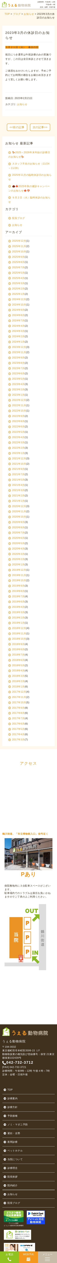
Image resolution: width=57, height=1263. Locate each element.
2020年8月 (16, 527)
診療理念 (11, 1168)
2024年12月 (17, 299)
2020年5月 (16, 543)
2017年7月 (16, 718)
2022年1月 (16, 453)
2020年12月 (17, 506)
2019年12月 (17, 570)
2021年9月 (16, 469)
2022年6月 (16, 426)
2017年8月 (16, 713)
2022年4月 (16, 437)
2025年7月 (16, 267)
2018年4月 (16, 670)
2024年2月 (16, 336)
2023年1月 (16, 395)
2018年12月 (17, 628)
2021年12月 (17, 458)
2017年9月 (16, 707)
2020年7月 (16, 532)
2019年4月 (16, 607)
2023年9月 (16, 357)
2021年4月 (16, 485)
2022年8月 (16, 421)
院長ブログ (12, 1203)
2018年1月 (16, 686)
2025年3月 (16, 283)
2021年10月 (17, 464)
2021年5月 (16, 479)
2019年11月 (17, 575)
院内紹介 (11, 1185)
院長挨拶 (11, 1177)
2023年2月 (16, 389)
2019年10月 (17, 580)
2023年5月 (16, 379)
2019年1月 (16, 623)
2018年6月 (16, 660)
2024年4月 (16, 326)
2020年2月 (16, 559)
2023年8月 (16, 363)
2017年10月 (17, 702)
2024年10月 (17, 304)
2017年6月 (16, 723)
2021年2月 (16, 495)
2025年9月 (16, 257)
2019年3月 (16, 612)
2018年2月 (16, 681)
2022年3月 (16, 442)
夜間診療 (11, 1142)
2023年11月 (17, 352)
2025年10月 (17, 251)
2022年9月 (16, 416)
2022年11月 (17, 405)
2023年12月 (17, 347)
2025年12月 (17, 241)
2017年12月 (17, 691)
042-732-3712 (17, 1062)
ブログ (17, 14)
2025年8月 (16, 262)
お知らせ (29, 14)
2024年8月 (16, 315)
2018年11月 (17, 633)
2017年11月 (17, 697)
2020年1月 (16, 564)
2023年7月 (16, 368)
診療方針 (11, 1107)
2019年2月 (16, 617)
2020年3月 (16, 554)
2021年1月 (16, 501)
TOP (7, 14)
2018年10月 (17, 639)
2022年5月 (16, 432)
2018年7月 (16, 654)
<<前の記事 (17, 127)
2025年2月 (16, 288)
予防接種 (11, 1116)
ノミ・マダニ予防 (16, 1124)
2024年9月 (16, 310)
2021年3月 (16, 490)
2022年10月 (17, 410)
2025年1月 (16, 294)
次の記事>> (40, 127)
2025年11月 (17, 246)
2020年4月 (16, 548)
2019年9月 (16, 585)
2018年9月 (16, 644)
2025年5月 (16, 272)
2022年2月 (16, 447)
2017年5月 (16, 729)
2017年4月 (16, 734)
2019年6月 (16, 601)
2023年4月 (16, 384)
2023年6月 (16, 373)
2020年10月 (17, 516)
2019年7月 (16, 596)
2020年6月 (16, 538)
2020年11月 (17, 511)
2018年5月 (16, 665)
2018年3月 (16, 676)
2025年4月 (16, 278)
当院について (13, 1159)
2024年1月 (16, 341)
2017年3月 (16, 739)
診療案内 (11, 1098)
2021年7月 (16, 474)
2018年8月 (16, 649)
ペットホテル (13, 1151)
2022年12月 (17, 400)
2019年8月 (16, 591)
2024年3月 (16, 331)
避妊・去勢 (12, 1133)
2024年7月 (16, 320)
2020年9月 (16, 522)
